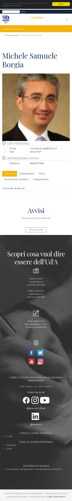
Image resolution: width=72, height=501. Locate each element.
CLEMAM (11, 445)
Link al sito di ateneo (13, 188)
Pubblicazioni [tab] (26, 173)
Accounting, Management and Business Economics (34, 469)
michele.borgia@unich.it (43, 148)
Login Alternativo (55, 496)
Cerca (23, 12)
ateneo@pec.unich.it (38, 324)
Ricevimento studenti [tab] (16, 179)
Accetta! (61, 4)
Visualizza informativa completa (11, 5)
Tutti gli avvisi (36, 230)
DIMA (9, 448)
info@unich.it (39, 321)
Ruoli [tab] (42, 173)
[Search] (11, 11)
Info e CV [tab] (10, 173)
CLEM (9, 436)
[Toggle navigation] (67, 11)
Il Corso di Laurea (12, 35)
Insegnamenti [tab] (41, 179)
